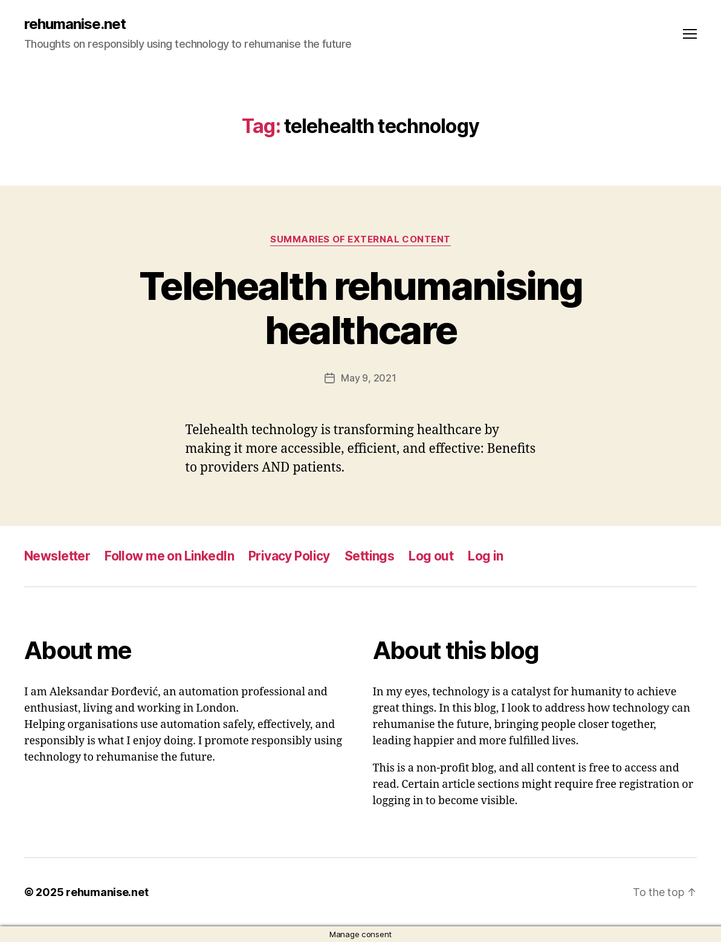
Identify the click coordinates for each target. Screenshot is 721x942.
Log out (431, 556)
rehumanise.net (75, 24)
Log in (485, 556)
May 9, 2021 (368, 378)
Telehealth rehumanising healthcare (360, 307)
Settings (369, 556)
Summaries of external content (360, 239)
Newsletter (57, 556)
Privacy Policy (289, 556)
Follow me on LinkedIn (169, 556)
